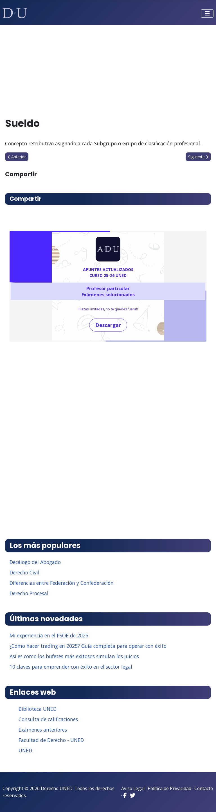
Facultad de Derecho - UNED (51, 740)
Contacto (203, 788)
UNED (25, 750)
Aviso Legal (133, 788)
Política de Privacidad (169, 788)
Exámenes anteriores (43, 729)
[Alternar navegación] (207, 13)
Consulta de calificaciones (48, 719)
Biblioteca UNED (38, 708)
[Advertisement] (108, 68)
